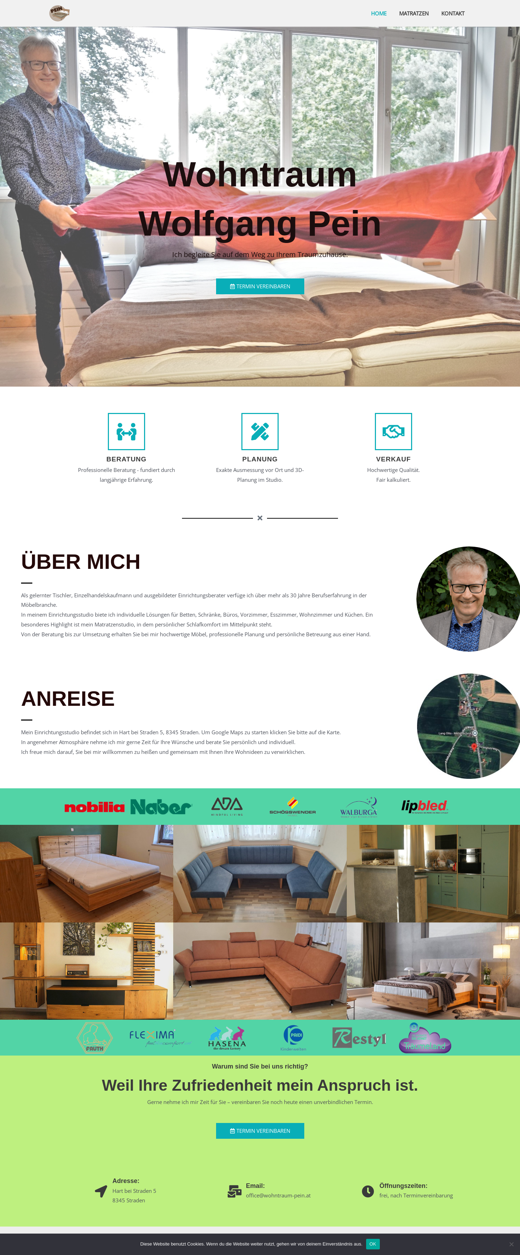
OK (373, 1244)
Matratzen (417, 13)
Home (384, 13)
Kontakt (454, 13)
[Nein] (511, 1244)
